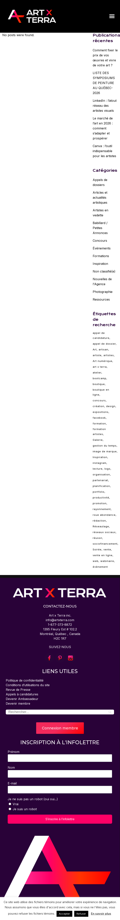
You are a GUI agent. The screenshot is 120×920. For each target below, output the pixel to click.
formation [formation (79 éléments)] (99, 423)
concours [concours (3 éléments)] (99, 400)
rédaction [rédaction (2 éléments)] (99, 520)
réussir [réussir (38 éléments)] (97, 537)
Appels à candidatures (22, 694)
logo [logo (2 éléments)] (107, 468)
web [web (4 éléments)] (95, 560)
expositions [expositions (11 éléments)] (100, 411)
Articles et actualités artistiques (100, 197)
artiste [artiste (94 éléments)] (97, 355)
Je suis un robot (25, 809)
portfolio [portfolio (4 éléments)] (98, 491)
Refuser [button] (81, 913)
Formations (101, 256)
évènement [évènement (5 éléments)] (100, 566)
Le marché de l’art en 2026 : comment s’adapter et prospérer (103, 128)
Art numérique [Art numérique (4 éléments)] (102, 360)
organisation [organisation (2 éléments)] (101, 474)
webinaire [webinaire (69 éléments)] (107, 560)
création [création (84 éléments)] (98, 406)
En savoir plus (101, 913)
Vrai (15, 804)
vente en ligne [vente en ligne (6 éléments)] (102, 555)
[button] (112, 16)
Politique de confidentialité (24, 680)
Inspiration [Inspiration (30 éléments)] (100, 457)
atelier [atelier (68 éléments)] (97, 372)
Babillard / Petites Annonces (100, 228)
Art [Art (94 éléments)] (95, 349)
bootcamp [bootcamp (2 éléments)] (99, 378)
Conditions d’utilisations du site (28, 685)
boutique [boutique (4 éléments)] (99, 384)
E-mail (12, 783)
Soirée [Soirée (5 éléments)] (97, 549)
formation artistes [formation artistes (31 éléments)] (99, 432)
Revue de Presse (18, 690)
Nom (11, 767)
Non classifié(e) (104, 271)
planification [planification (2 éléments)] (101, 486)
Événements (102, 248)
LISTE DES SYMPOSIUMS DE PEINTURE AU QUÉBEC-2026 (104, 83)
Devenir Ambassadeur (22, 699)
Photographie (102, 292)
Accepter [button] (64, 913)
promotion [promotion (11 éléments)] (100, 503)
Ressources (101, 299)
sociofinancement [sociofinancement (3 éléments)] (105, 543)
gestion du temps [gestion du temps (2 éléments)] (105, 445)
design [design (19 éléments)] (110, 406)
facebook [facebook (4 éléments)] (99, 417)
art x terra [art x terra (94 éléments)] (100, 366)
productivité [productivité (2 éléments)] (101, 497)
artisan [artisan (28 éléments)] (103, 349)
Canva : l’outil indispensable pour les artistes (104, 151)
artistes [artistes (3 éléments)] (108, 355)
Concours (100, 240)
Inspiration (100, 264)
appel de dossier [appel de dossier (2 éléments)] (104, 343)
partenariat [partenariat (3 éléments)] (100, 480)
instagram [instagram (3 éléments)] (99, 462)
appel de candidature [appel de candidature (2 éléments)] (101, 335)
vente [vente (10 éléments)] (107, 549)
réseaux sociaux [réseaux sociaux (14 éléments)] (104, 532)
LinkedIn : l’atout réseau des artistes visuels (105, 105)
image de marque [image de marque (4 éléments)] (105, 451)
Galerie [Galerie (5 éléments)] (98, 439)
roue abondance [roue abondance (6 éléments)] (104, 514)
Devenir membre (18, 703)
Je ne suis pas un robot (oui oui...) (33, 799)
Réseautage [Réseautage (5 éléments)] (101, 526)
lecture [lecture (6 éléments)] (97, 468)
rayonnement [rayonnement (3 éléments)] (102, 509)
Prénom (13, 752)
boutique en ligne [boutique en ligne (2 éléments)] (101, 392)
